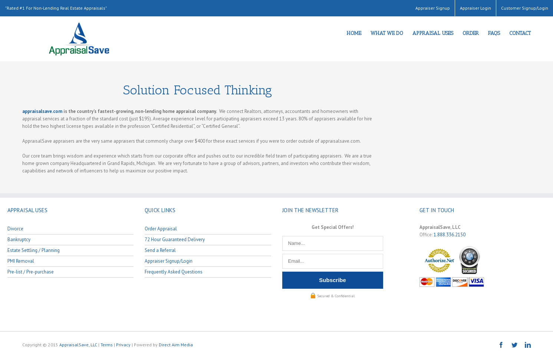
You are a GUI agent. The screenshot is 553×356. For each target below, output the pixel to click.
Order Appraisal (161, 229)
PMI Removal (20, 261)
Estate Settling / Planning (33, 250)
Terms (107, 344)
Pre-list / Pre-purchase (30, 272)
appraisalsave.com (42, 111)
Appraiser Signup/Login (168, 261)
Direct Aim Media (176, 344)
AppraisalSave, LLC (78, 344)
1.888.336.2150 (449, 235)
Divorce (15, 229)
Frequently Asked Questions (174, 272)
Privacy (123, 344)
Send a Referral (160, 250)
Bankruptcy (18, 239)
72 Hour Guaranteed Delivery (175, 239)
